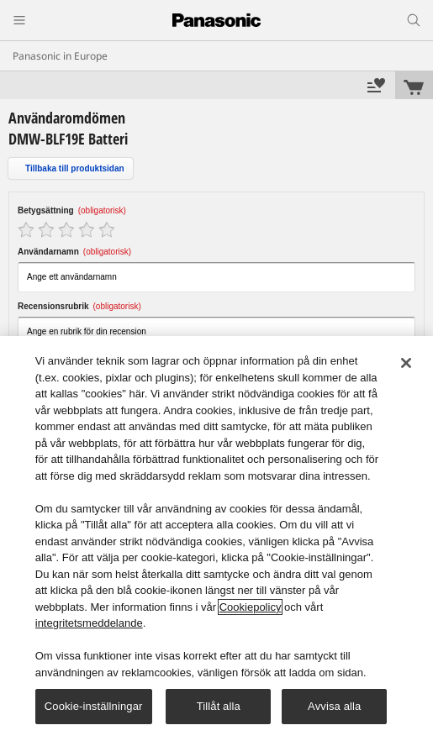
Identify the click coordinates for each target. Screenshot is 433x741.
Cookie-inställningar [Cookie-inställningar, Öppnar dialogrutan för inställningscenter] (94, 706)
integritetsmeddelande (89, 623)
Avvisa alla (334, 706)
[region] (216, 538)
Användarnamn (74, 251)
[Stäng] (406, 362)
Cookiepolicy (250, 607)
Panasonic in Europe (60, 56)
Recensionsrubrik (79, 306)
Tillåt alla (218, 706)
